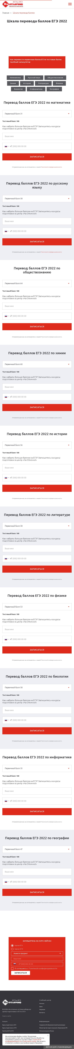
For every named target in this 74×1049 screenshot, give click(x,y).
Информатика (36, 89)
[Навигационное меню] (70, 4)
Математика (15, 78)
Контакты (42, 1012)
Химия (13, 83)
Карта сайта (6, 1016)
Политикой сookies (30, 1041)
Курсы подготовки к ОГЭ (9, 1028)
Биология (18, 89)
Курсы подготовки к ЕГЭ (9, 1025)
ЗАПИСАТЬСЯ (21, 973)
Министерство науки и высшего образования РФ (53, 1028)
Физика (59, 83)
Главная (5, 13)
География (54, 89)
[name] (37, 959)
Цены (41, 1006)
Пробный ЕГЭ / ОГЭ (7, 1031)
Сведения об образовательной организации (52, 1025)
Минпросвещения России (46, 1031)
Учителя (41, 1003)
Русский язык (34, 78)
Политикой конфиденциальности (51, 167)
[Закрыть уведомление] (48, 1035)
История (27, 83)
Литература (43, 83)
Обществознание (55, 78)
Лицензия (42, 1009)
